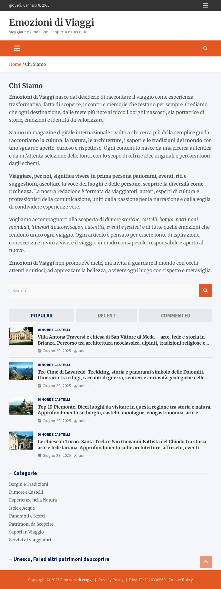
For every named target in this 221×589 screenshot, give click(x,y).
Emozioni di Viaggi (51, 22)
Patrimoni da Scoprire (31, 524)
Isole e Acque (22, 508)
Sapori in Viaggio (26, 532)
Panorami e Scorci (27, 516)
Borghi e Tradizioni (28, 484)
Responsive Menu (205, 5)
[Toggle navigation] (16, 48)
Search (205, 290)
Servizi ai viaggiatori (30, 540)
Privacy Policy (110, 579)
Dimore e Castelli (54, 329)
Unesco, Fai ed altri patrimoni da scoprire (61, 559)
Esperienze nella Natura (33, 500)
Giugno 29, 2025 (57, 350)
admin (84, 350)
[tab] (41, 315)
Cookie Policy (180, 579)
